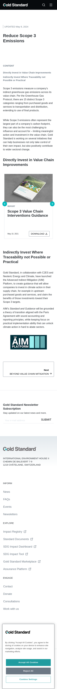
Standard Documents (18, 539)
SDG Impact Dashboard (19, 546)
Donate (7, 593)
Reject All (28, 671)
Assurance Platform (17, 569)
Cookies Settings (28, 679)
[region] (28, 656)
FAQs (6, 499)
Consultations (11, 601)
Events (7, 506)
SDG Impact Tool (15, 554)
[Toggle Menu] (51, 5)
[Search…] (44, 5)
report (11, 206)
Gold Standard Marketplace (22, 561)
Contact (8, 586)
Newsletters (10, 514)
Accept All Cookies (28, 662)
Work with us (11, 608)
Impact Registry (14, 531)
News (6, 491)
